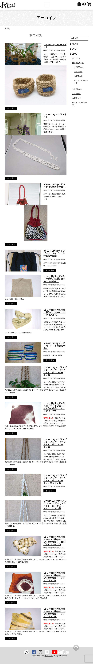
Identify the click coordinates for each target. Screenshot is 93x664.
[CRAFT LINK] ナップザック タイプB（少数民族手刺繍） (54, 253)
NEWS (75, 44)
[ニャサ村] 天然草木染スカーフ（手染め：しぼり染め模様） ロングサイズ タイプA (54, 541)
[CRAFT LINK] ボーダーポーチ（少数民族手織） (54, 346)
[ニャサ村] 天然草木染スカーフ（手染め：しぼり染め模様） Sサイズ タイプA (54, 613)
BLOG (74, 54)
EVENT (75, 49)
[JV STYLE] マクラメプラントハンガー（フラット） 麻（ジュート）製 (54, 443)
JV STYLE (76, 58)
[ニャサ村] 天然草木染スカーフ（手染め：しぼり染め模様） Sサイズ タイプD (54, 407)
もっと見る (11, 108)
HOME (7, 28)
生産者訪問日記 (78, 63)
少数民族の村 (79, 67)
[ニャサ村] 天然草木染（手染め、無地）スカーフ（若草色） (54, 312)
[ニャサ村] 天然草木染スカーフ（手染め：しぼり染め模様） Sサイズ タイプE (54, 577)
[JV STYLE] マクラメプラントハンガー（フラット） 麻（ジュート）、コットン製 (54, 505)
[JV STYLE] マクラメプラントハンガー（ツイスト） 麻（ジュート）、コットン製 (54, 479)
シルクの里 (78, 72)
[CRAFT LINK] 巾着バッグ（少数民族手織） (54, 185)
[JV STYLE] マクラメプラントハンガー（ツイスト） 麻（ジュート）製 (54, 371)
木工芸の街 (78, 76)
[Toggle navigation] (47, 5)
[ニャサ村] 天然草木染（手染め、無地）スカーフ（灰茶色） (54, 279)
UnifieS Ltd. (49, 656)
